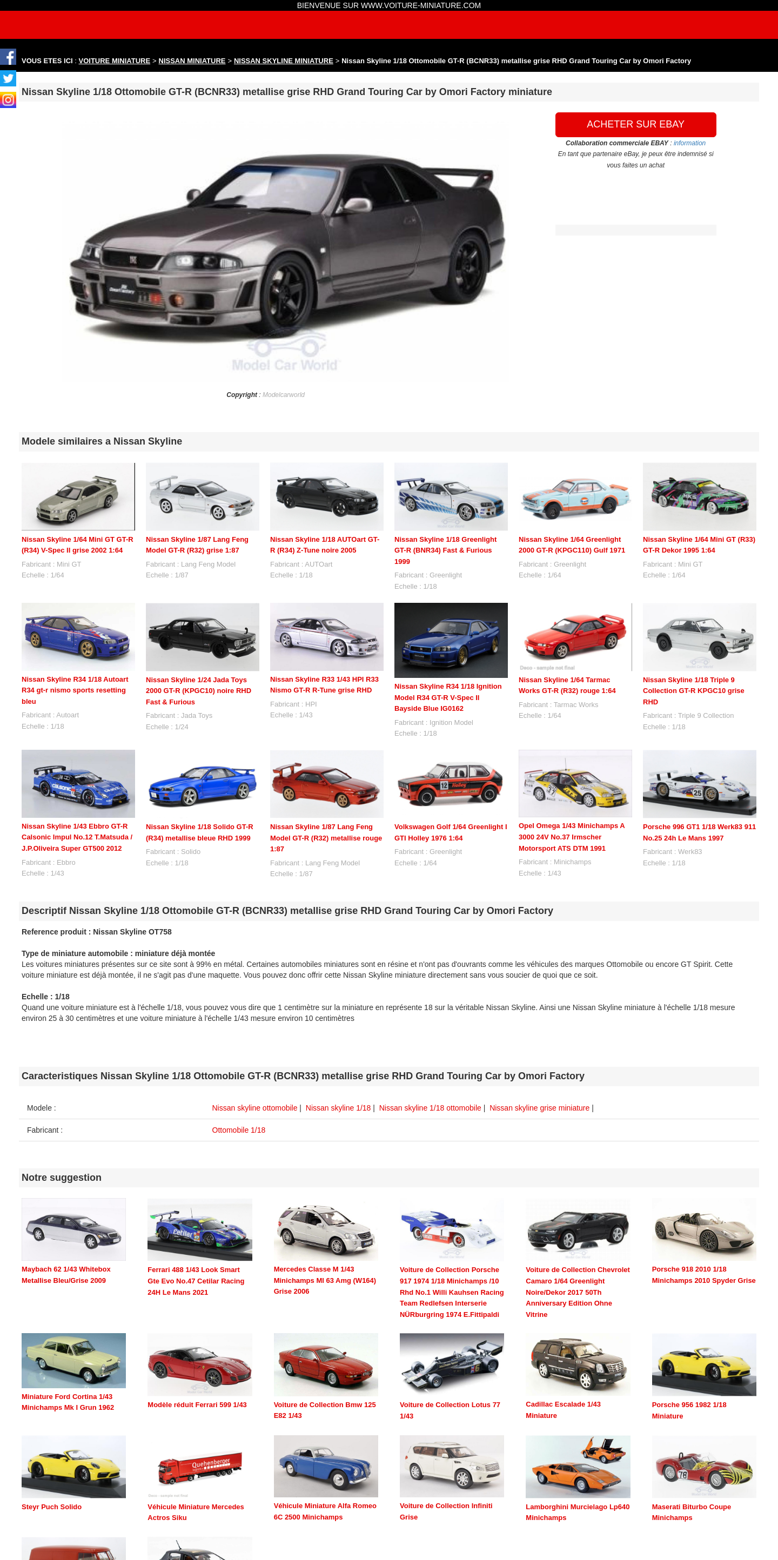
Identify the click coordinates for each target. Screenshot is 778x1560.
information (690, 143)
